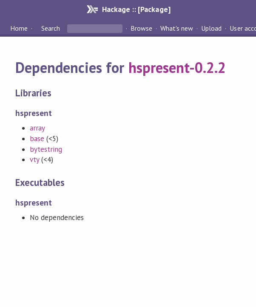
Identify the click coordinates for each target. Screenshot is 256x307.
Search (50, 28)
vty (34, 159)
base (37, 138)
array (37, 128)
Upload (211, 28)
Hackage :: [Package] (136, 9)
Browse (141, 28)
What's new (176, 28)
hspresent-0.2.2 (177, 67)
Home (19, 28)
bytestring (46, 149)
